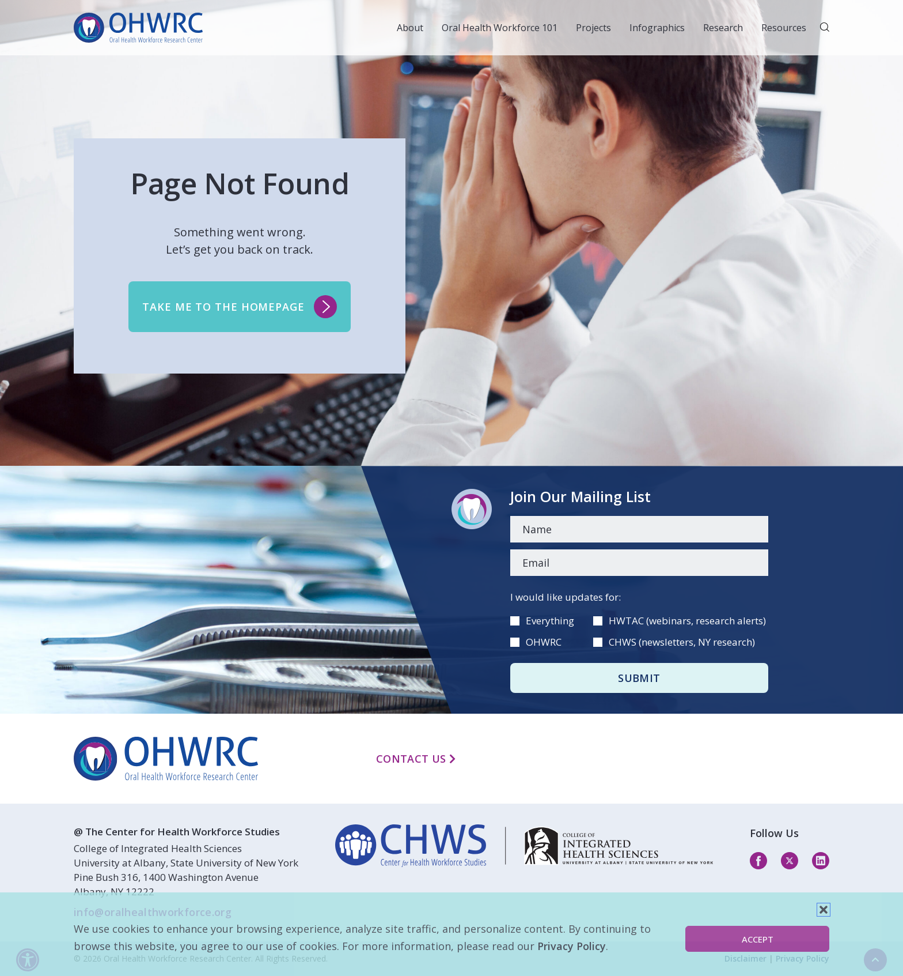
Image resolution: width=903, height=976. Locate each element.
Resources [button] (783, 27)
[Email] (639, 562)
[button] (823, 909)
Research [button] (723, 27)
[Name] (639, 529)
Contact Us (416, 759)
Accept (757, 939)
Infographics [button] (657, 27)
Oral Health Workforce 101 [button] (499, 27)
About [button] (410, 27)
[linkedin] (524, 845)
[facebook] (758, 860)
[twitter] (789, 860)
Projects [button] (593, 27)
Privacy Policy (571, 946)
